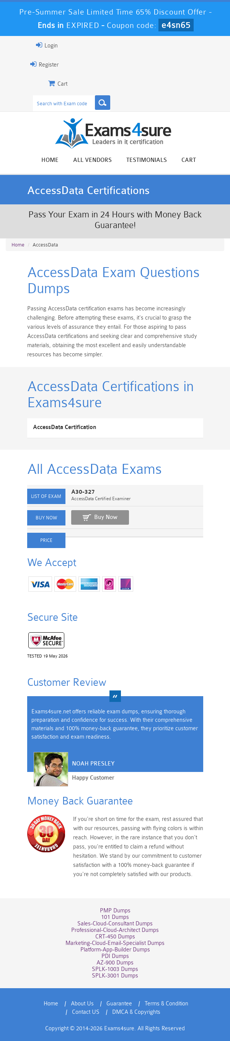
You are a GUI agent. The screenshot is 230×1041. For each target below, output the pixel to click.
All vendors (92, 160)
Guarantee (119, 1003)
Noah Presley (93, 763)
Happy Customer (93, 778)
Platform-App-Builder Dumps (115, 949)
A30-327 (83, 492)
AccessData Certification (64, 427)
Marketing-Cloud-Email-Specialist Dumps (115, 943)
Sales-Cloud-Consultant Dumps (115, 923)
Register (44, 64)
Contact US (86, 1012)
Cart (188, 160)
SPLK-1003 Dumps (115, 969)
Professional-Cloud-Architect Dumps (115, 930)
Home (50, 160)
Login (47, 45)
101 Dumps (115, 917)
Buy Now (105, 517)
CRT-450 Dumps (115, 936)
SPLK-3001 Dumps (115, 975)
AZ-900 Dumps (115, 962)
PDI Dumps (115, 956)
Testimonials (146, 160)
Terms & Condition (166, 1003)
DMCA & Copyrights (136, 1012)
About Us (82, 1003)
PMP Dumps (115, 910)
